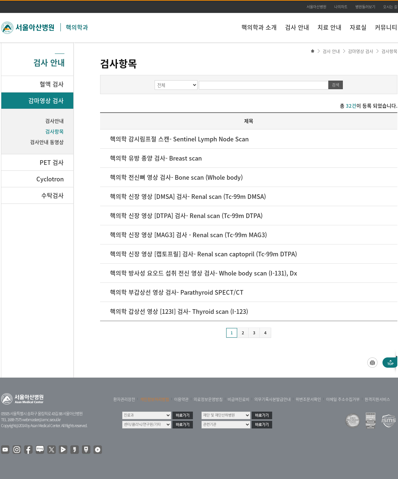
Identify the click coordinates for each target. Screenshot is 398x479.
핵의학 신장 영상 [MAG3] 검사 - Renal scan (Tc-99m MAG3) (188, 234)
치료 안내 (329, 27)
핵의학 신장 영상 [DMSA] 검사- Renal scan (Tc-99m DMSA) (188, 196)
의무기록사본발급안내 (272, 399)
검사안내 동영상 (47, 142)
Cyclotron (50, 178)
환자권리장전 (124, 399)
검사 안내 (297, 27)
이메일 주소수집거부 (343, 399)
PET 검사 (52, 162)
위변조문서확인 (308, 399)
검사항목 (389, 51)
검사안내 (54, 121)
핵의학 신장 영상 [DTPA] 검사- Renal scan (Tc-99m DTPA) (186, 215)
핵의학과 (77, 27)
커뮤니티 (386, 27)
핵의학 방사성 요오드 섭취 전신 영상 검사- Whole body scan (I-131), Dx (203, 273)
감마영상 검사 (360, 51)
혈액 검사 (52, 84)
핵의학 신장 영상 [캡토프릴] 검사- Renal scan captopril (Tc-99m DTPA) (203, 253)
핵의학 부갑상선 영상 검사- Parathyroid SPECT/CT (176, 292)
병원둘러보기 (365, 7)
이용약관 (181, 399)
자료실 (358, 27)
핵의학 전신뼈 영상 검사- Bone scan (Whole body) (176, 177)
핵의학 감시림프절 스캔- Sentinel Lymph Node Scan (179, 138)
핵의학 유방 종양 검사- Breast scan (156, 158)
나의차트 (340, 7)
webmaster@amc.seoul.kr (41, 420)
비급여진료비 (238, 399)
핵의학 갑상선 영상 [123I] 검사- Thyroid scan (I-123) (179, 311)
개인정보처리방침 (154, 399)
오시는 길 (390, 7)
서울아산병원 (316, 7)
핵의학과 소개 (259, 27)
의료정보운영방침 (208, 399)
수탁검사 (52, 195)
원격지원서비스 (377, 399)
